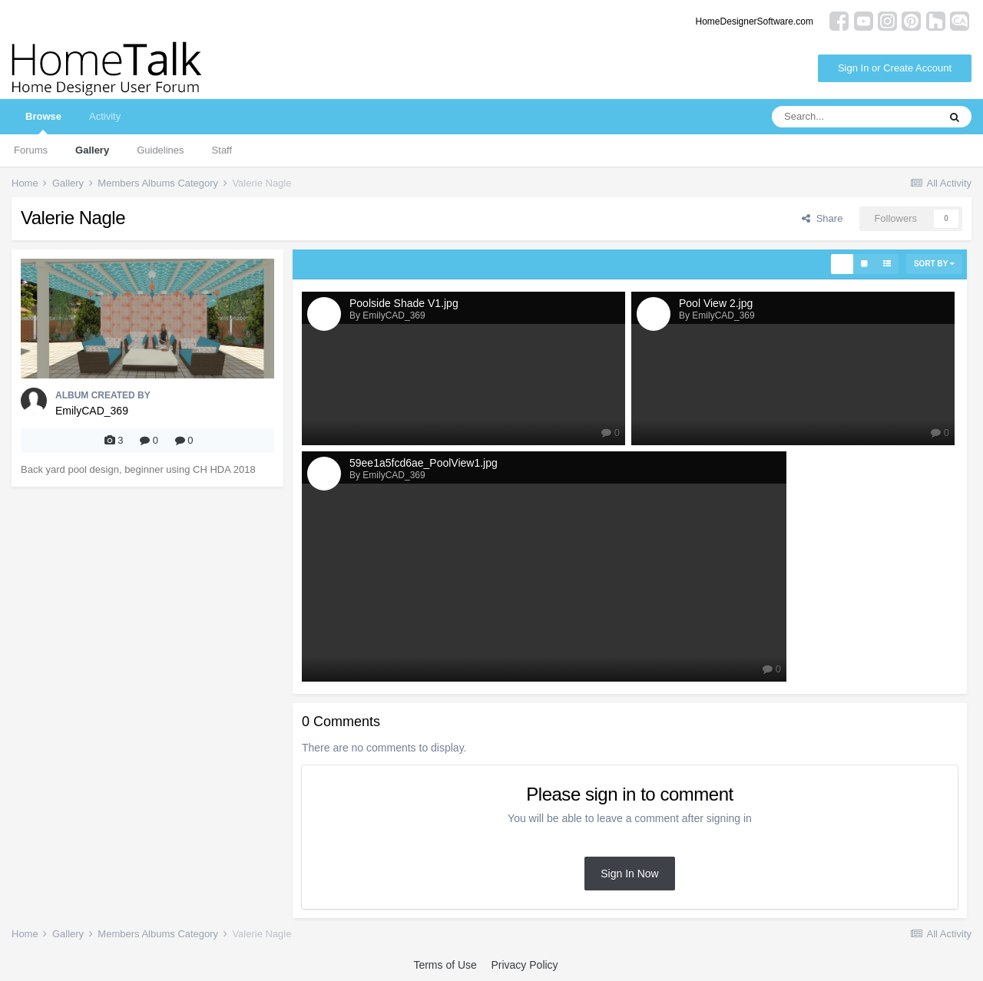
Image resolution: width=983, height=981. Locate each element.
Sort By (934, 263)
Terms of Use (444, 965)
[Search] (855, 116)
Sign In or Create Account (895, 68)
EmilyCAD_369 (91, 411)
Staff (222, 150)
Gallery (92, 150)
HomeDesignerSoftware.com (754, 21)
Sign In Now (629, 873)
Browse (43, 122)
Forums (31, 150)
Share (822, 218)
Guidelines (160, 150)
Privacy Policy (524, 965)
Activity (105, 116)
